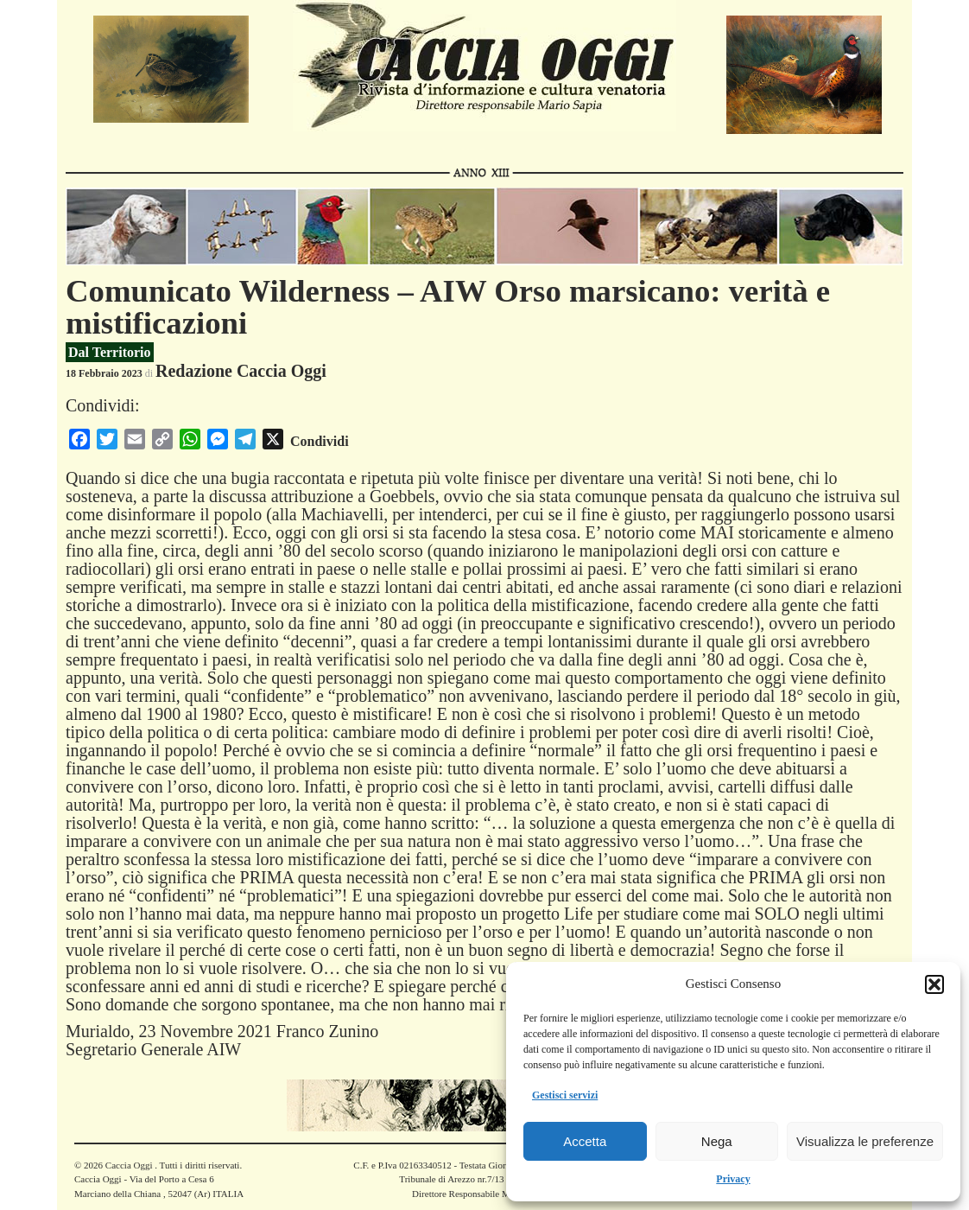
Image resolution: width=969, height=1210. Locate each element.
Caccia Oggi (129, 1165)
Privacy (733, 1179)
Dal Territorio (109, 352)
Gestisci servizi (565, 1095)
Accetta (584, 1141)
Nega (716, 1141)
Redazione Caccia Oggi (240, 370)
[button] (934, 984)
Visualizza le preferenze (865, 1141)
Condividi (319, 441)
